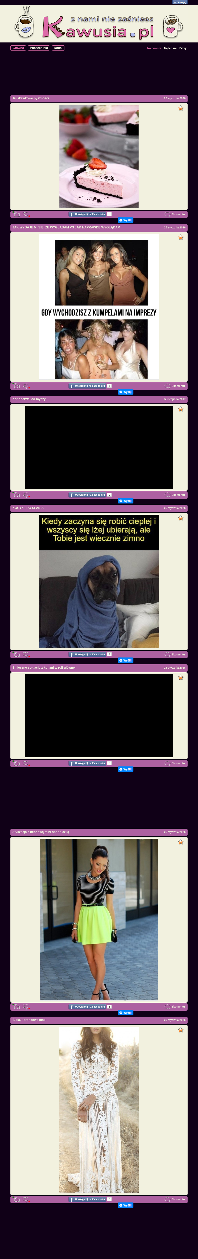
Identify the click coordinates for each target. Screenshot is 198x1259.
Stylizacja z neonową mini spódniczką (40, 832)
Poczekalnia (39, 48)
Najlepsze (170, 48)
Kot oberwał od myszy (29, 399)
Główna (18, 48)
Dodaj (58, 48)
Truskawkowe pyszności (30, 98)
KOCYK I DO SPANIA (28, 508)
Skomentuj (175, 214)
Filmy (183, 48)
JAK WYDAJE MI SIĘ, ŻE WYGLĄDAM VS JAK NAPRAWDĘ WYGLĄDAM (66, 227)
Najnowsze (154, 48)
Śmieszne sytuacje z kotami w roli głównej (44, 667)
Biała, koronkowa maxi (29, 1020)
